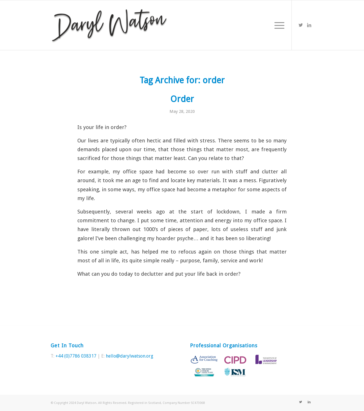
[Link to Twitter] (300, 25)
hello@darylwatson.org (129, 356)
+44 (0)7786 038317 (75, 356)
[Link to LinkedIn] (309, 25)
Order (182, 99)
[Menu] (277, 25)
